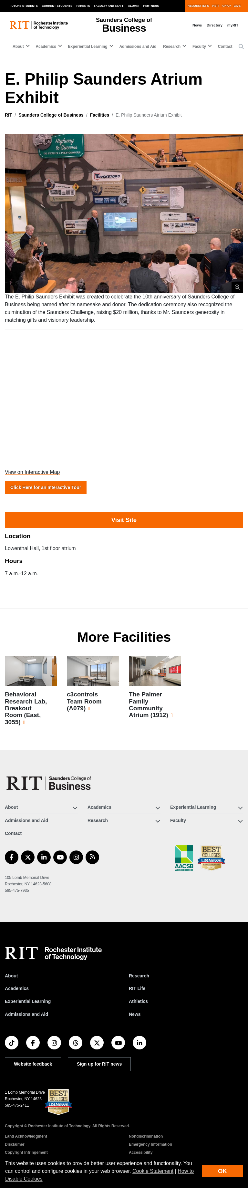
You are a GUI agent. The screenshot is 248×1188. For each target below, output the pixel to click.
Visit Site (124, 519)
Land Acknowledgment (26, 1136)
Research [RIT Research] (139, 975)
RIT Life (137, 988)
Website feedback (33, 1064)
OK (222, 1171)
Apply (226, 5)
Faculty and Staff (109, 5)
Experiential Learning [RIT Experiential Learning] (28, 1001)
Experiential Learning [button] (88, 46)
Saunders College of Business (51, 115)
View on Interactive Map (32, 472)
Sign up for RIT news (99, 1064)
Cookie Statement (152, 1171)
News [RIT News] (135, 1014)
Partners (151, 5)
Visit (215, 5)
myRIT (232, 25)
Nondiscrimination (146, 1136)
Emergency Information (150, 1144)
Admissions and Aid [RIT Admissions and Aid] (26, 1014)
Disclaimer (15, 1144)
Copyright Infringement (26, 1152)
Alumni (133, 5)
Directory (214, 25)
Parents (83, 5)
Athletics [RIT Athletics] (138, 1001)
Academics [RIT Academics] (17, 988)
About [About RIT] (11, 975)
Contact (225, 46)
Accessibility (140, 1152)
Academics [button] (46, 46)
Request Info (198, 5)
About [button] (18, 46)
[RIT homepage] (39, 25)
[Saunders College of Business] (50, 783)
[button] (241, 46)
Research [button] (172, 46)
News (197, 25)
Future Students (24, 5)
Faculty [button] (199, 46)
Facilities (99, 115)
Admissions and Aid (137, 46)
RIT (8, 115)
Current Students (57, 5)
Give (237, 5)
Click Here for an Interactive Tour (45, 487)
